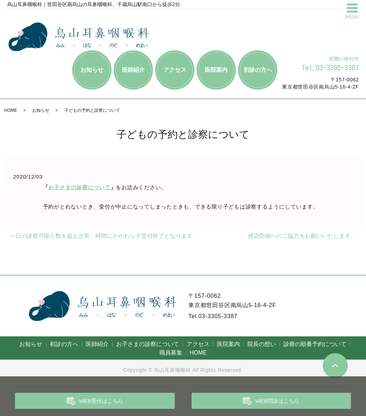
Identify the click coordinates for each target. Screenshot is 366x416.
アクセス (174, 70)
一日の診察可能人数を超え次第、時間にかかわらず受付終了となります (101, 236)
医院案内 (216, 70)
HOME (10, 110)
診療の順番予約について (314, 344)
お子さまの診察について (79, 187)
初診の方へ (257, 70)
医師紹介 (133, 70)
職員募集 (170, 353)
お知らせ (91, 70)
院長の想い (261, 344)
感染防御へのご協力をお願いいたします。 (302, 236)
